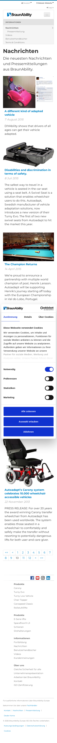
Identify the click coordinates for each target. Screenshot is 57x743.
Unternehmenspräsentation (28, 673)
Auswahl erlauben (28, 421)
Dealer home (9, 716)
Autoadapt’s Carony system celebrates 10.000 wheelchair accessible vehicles (25, 493)
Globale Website (46, 3)
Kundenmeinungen (24, 658)
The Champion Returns (21, 264)
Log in (50, 8)
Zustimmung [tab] (10, 317)
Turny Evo (19, 592)
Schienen (19, 627)
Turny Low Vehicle (23, 596)
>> (41, 558)
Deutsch (27, 3)
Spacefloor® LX (22, 623)
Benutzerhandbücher (16, 39)
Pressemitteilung (15, 31)
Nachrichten (12, 28)
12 (29, 558)
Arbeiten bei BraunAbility (27, 677)
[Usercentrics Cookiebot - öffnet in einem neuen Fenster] (41, 308)
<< (6, 552)
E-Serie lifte (20, 619)
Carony (17, 588)
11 (23, 558)
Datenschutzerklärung (36, 726)
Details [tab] (28, 317)
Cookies (7, 731)
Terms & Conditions (14, 42)
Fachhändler (32, 705)
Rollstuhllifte (20, 608)
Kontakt (18, 681)
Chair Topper (20, 600)
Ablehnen (28, 431)
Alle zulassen (28, 411)
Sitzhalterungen (22, 631)
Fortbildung (20, 642)
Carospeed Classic (23, 604)
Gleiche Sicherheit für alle (27, 669)
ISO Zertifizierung (23, 685)
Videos (8, 35)
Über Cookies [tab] (46, 317)
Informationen (13, 22)
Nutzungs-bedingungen (14, 726)
